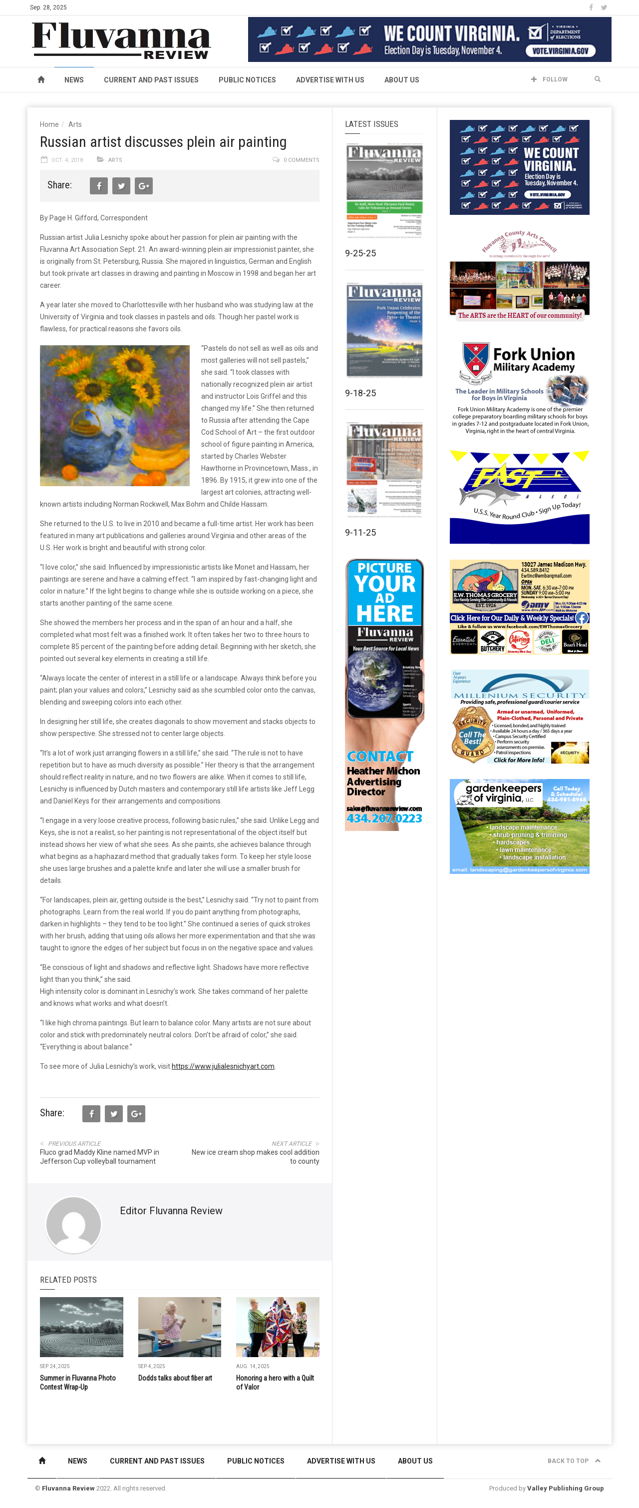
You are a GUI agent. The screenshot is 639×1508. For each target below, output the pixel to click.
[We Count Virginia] (430, 39)
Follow (549, 79)
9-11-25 (360, 532)
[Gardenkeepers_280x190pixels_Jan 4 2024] (520, 826)
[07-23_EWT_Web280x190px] (520, 607)
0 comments (302, 160)
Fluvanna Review (68, 1488)
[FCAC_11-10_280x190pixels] (520, 277)
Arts (75, 124)
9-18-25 (360, 393)
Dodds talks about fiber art (175, 1378)
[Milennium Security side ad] (520, 716)
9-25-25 (360, 253)
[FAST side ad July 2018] (520, 497)
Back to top (574, 1461)
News (74, 80)
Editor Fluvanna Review (171, 1211)
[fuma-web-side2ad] (520, 387)
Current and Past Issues (151, 80)
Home (49, 124)
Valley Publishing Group (565, 1488)
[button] (598, 79)
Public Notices (247, 80)
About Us (401, 80)
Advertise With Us (330, 80)
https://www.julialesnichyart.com (223, 1066)
